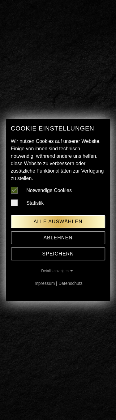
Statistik (27, 202)
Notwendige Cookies (41, 190)
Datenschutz (70, 283)
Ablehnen (57, 237)
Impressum (44, 283)
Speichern (58, 253)
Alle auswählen (57, 221)
